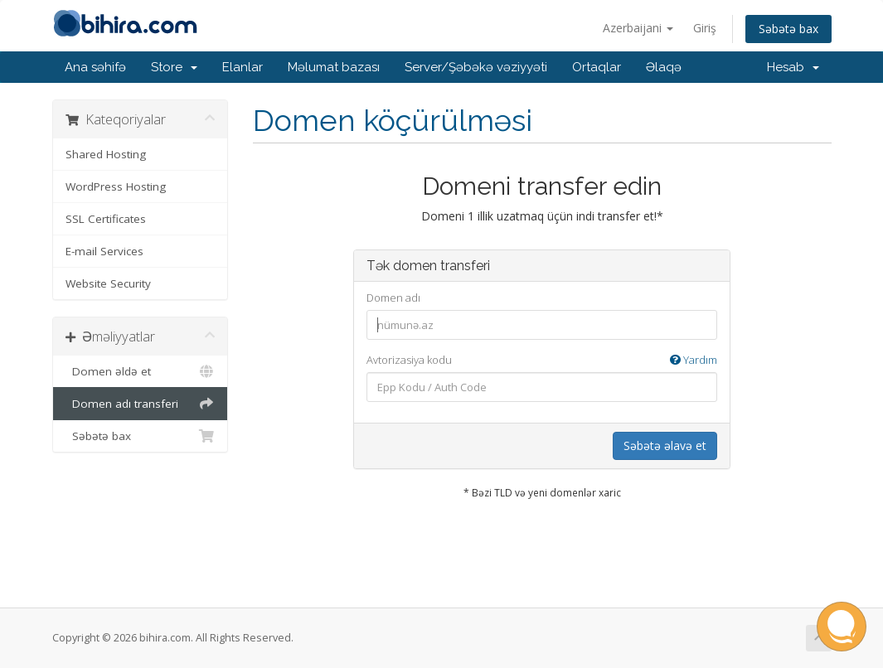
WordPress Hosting (115, 186)
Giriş (704, 28)
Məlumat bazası (334, 67)
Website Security (108, 283)
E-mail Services (104, 251)
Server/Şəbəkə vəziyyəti (476, 67)
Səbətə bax (788, 28)
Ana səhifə (95, 67)
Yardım (693, 359)
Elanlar (242, 67)
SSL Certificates (105, 218)
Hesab (793, 67)
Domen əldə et (140, 371)
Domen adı (393, 297)
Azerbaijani (638, 28)
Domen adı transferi (140, 404)
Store (174, 67)
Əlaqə (664, 67)
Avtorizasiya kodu (541, 360)
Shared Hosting (105, 154)
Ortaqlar (596, 67)
